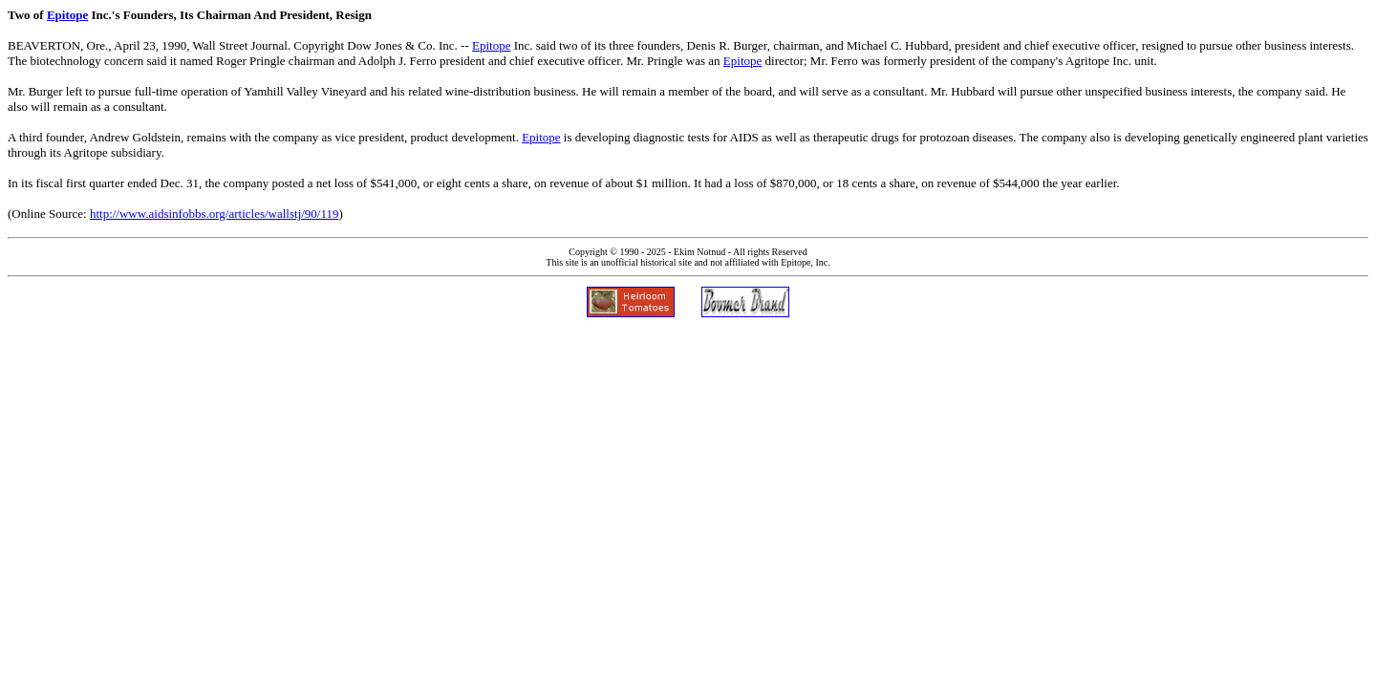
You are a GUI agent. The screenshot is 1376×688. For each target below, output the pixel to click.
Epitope (67, 15)
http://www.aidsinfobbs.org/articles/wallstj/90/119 (214, 213)
